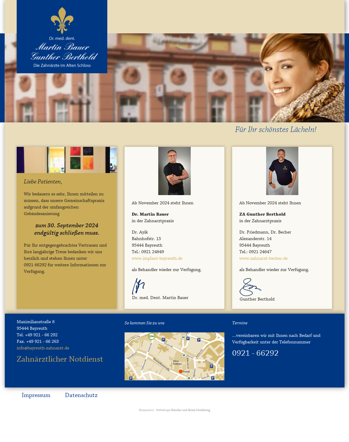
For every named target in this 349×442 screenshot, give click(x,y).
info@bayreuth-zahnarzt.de (43, 348)
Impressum (36, 395)
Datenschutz (81, 395)
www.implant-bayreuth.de (157, 259)
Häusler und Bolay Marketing (174, 410)
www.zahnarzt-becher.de (263, 259)
